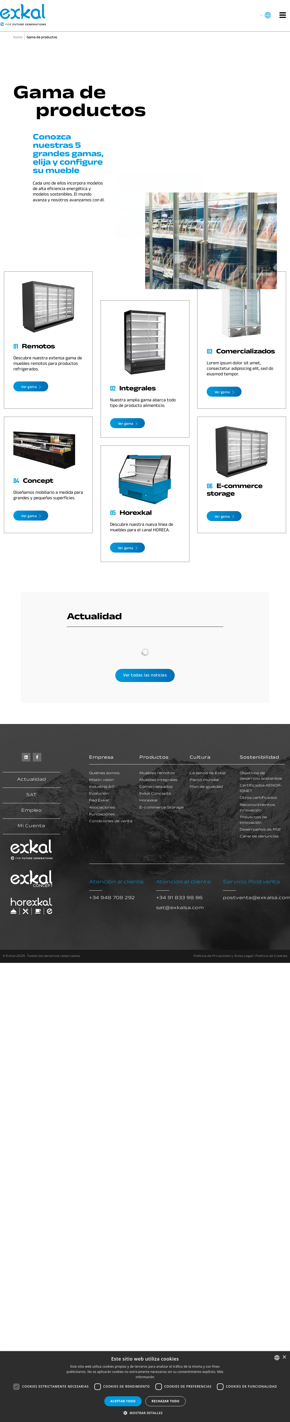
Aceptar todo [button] (122, 1401)
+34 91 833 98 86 (179, 898)
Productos (154, 758)
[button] (144, 1413)
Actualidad (31, 780)
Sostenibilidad (259, 758)
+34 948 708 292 (112, 898)
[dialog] (145, 1386)
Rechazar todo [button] (165, 1401)
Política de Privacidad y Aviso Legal (223, 956)
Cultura (200, 758)
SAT (31, 795)
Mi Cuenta (31, 826)
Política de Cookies (271, 956)
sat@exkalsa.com (180, 908)
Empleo (31, 811)
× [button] (284, 1357)
